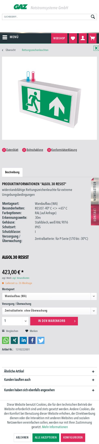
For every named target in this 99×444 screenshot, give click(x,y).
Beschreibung (12, 172)
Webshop (59, 38)
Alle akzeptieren (46, 437)
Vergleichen (10, 331)
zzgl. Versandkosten (20, 278)
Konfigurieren (73, 437)
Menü (10, 36)
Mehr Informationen (55, 427)
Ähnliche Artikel (14, 371)
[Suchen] (93, 17)
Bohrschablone (35, 150)
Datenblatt (12, 150)
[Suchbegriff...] (49, 17)
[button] (5, 340)
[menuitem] (49, 17)
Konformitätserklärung (64, 150)
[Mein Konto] (83, 38)
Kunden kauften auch (17, 380)
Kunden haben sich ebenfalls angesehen (29, 390)
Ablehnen (22, 437)
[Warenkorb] (92, 38)
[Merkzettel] (73, 38)
